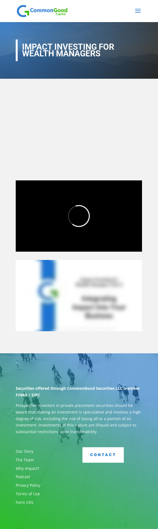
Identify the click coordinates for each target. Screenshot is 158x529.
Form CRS (24, 502)
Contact (103, 454)
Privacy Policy (28, 485)
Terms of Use (28, 493)
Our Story (24, 451)
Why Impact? (27, 468)
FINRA (22, 395)
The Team (25, 459)
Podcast (23, 476)
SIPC (35, 395)
